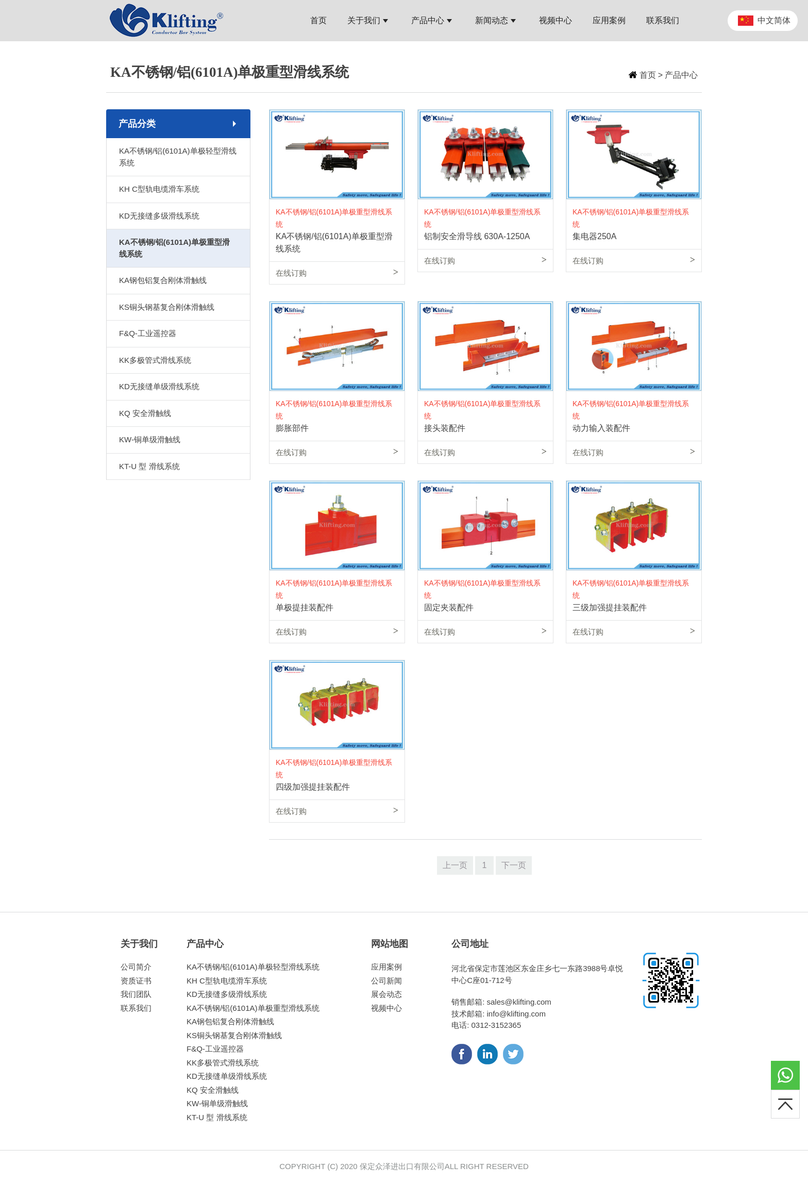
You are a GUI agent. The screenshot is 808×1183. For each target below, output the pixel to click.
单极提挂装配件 (304, 607)
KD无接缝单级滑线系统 (159, 386)
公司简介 (136, 966)
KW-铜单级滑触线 (149, 439)
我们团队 (136, 994)
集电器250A (594, 236)
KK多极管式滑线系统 (155, 360)
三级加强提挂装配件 (610, 607)
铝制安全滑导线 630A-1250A (477, 236)
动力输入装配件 (601, 428)
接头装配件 (444, 428)
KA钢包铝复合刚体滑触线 (163, 280)
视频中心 (386, 1008)
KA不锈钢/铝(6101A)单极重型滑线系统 (174, 248)
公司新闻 (386, 980)
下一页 (513, 865)
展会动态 (386, 994)
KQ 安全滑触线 (145, 413)
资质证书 (136, 980)
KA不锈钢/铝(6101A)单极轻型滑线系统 (178, 156)
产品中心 (681, 75)
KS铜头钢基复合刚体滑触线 (166, 307)
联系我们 (136, 1008)
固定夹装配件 (449, 607)
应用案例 (386, 966)
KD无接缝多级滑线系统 (159, 215)
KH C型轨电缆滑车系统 (159, 189)
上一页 (455, 865)
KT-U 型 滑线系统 (149, 466)
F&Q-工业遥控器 (147, 333)
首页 (647, 75)
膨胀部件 (292, 428)
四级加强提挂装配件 (313, 786)
